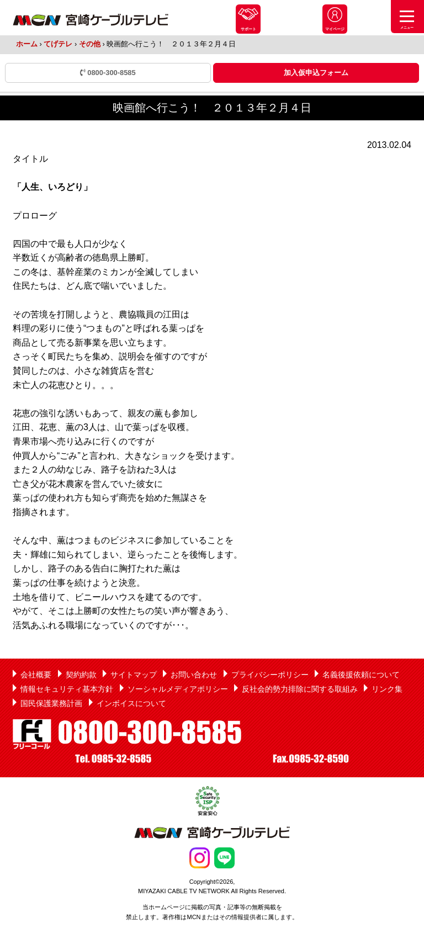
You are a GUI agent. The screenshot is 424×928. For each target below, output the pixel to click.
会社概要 (35, 674)
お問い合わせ (194, 674)
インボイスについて (131, 703)
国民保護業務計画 (51, 703)
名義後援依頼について (361, 674)
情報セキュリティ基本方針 (66, 689)
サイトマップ (133, 674)
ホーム (27, 44)
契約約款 (81, 674)
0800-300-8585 (108, 72)
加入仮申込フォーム (316, 72)
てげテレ (58, 44)
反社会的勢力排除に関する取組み (300, 689)
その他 (89, 44)
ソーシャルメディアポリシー (178, 689)
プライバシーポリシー (270, 674)
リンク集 (387, 689)
